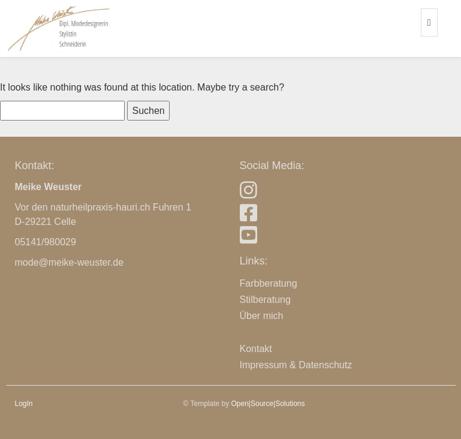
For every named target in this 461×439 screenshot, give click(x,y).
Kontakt (256, 349)
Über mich (262, 316)
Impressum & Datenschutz (296, 365)
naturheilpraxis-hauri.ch (100, 207)
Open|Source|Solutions (268, 403)
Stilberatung (265, 299)
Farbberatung (268, 283)
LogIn (24, 403)
